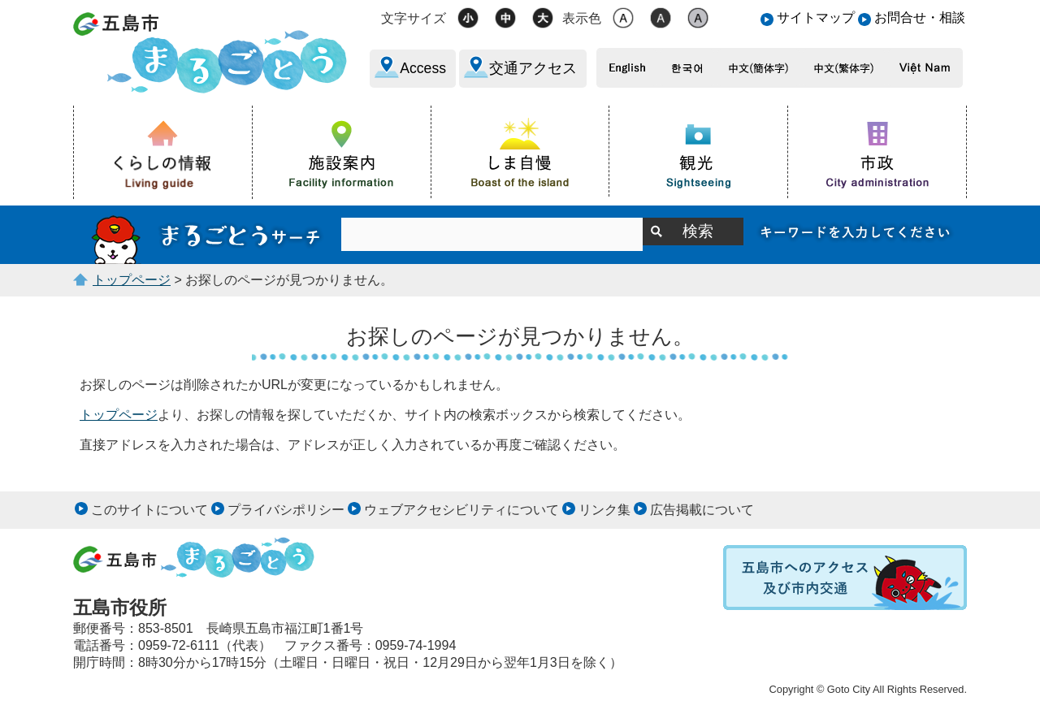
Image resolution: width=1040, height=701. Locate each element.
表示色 (581, 18)
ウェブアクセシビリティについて (461, 510)
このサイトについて (149, 510)
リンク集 (604, 510)
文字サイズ (413, 18)
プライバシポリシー (286, 510)
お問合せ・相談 (919, 17)
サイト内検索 (207, 235)
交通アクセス (533, 68)
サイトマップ (816, 17)
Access (423, 68)
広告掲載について (702, 510)
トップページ (132, 280)
